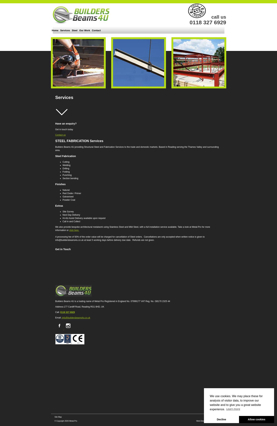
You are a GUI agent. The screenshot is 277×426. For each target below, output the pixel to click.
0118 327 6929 (67, 312)
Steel (74, 30)
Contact (96, 30)
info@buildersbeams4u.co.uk (75, 317)
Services (65, 30)
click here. (74, 230)
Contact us (60, 135)
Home (55, 30)
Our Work (84, 30)
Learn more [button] (233, 409)
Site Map (58, 417)
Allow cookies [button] (256, 419)
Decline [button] (221, 419)
